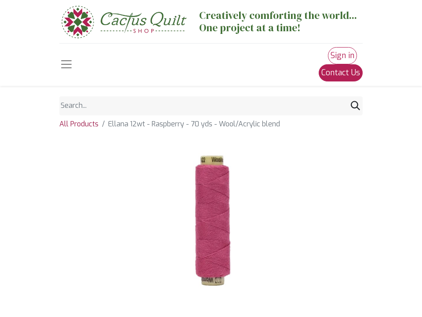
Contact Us (340, 72)
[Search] (355, 105)
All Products (78, 124)
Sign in (342, 55)
